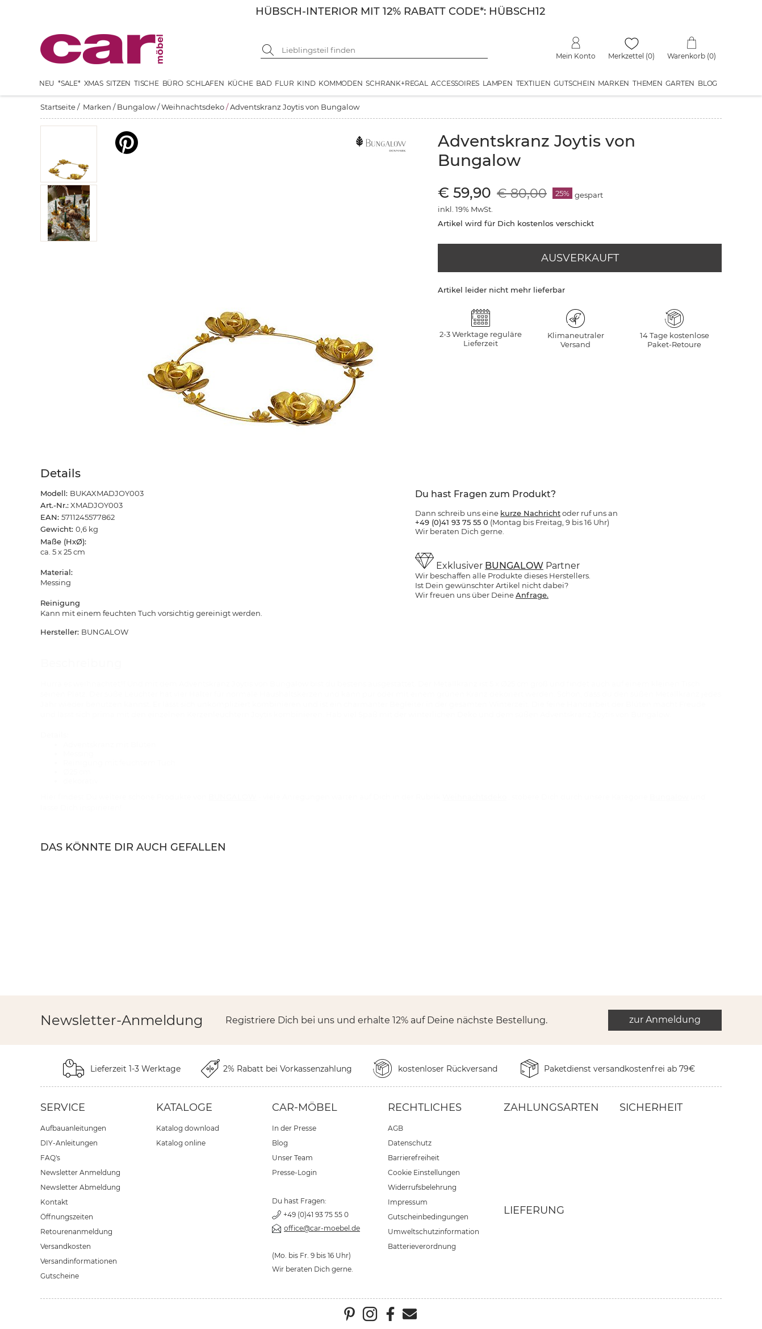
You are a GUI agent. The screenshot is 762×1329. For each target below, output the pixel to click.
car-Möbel (304, 1107)
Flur (284, 83)
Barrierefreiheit (413, 1157)
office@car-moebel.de (322, 1228)
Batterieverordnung (422, 1246)
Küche (240, 83)
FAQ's (50, 1157)
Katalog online (181, 1143)
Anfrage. (532, 594)
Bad (263, 83)
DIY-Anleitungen (69, 1143)
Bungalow (136, 106)
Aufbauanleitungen (73, 1128)
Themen (648, 83)
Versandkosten (65, 1246)
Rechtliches (425, 1107)
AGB (395, 1128)
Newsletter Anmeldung (80, 1172)
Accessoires (455, 83)
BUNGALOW (514, 565)
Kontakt (54, 1202)
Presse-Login (294, 1172)
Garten (679, 83)
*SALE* (69, 83)
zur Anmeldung (665, 1019)
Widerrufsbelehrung (422, 1187)
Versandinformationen (78, 1261)
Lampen (498, 83)
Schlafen (205, 83)
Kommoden (340, 83)
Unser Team (292, 1157)
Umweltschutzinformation (433, 1231)
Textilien (533, 83)
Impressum (408, 1202)
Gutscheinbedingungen (428, 1217)
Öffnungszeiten (66, 1217)
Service (62, 1107)
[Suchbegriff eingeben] (383, 50)
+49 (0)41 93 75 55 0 (316, 1214)
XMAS (93, 83)
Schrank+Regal (397, 83)
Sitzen (118, 83)
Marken (613, 83)
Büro (172, 83)
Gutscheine (59, 1276)
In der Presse (294, 1128)
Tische (146, 83)
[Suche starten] (269, 50)
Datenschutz (410, 1143)
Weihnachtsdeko (192, 106)
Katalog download (187, 1128)
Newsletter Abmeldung (80, 1187)
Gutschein (574, 83)
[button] (69, 154)
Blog (707, 83)
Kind (306, 83)
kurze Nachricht (530, 513)
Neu (47, 83)
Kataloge (184, 1107)
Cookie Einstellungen (424, 1172)
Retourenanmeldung (76, 1231)
